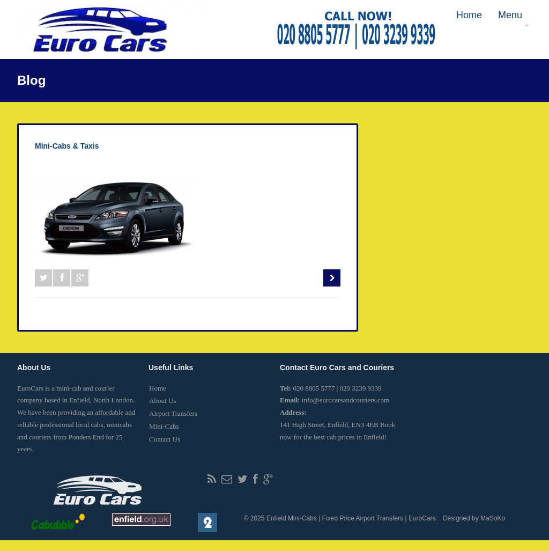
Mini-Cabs (164, 426)
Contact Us (164, 439)
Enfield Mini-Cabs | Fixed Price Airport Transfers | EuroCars (351, 518)
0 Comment (107, 163)
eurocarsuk (63, 163)
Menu (510, 19)
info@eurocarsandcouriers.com (345, 400)
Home (469, 15)
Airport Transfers (173, 413)
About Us (162, 400)
